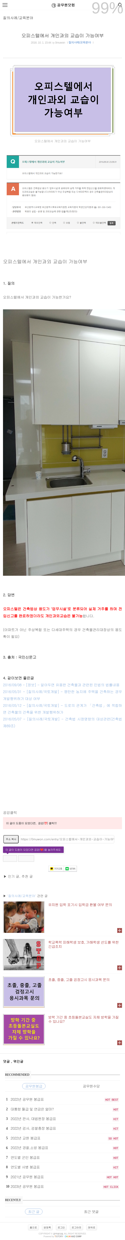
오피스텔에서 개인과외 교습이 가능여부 (62, 35)
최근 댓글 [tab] (91, 1211)
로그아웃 (76, 1227)
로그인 (61, 1227)
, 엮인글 (17, 1061)
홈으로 (33, 1227)
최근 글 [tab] (33, 1211)
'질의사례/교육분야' (21, 895)
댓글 (7, 1061)
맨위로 (91, 1227)
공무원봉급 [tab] (33, 1086)
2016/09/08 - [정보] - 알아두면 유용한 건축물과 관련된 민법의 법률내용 (61, 684)
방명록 (47, 1227)
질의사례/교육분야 (18, 17)
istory (59, 1236)
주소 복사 (11, 839)
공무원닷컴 (62, 5)
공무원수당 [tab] (91, 1086)
